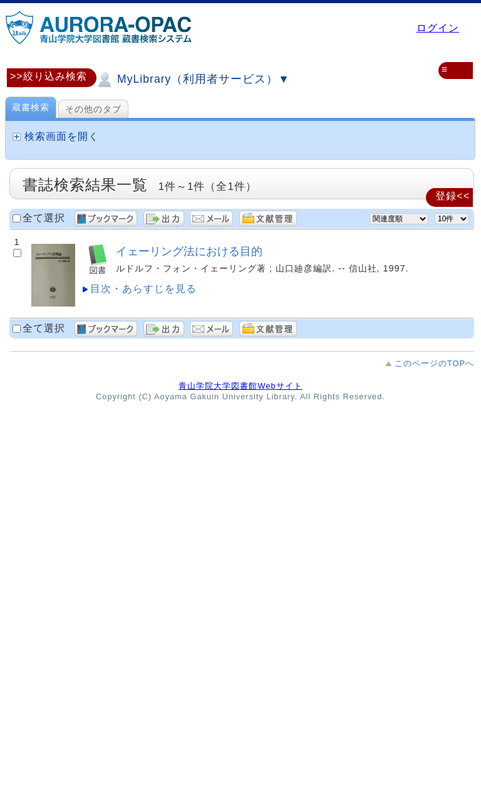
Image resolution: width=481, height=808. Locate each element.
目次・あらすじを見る (143, 288)
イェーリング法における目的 (189, 251)
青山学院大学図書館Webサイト (240, 386)
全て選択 (44, 217)
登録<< (452, 196)
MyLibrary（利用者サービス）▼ (192, 79)
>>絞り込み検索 (48, 76)
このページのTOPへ (434, 363)
